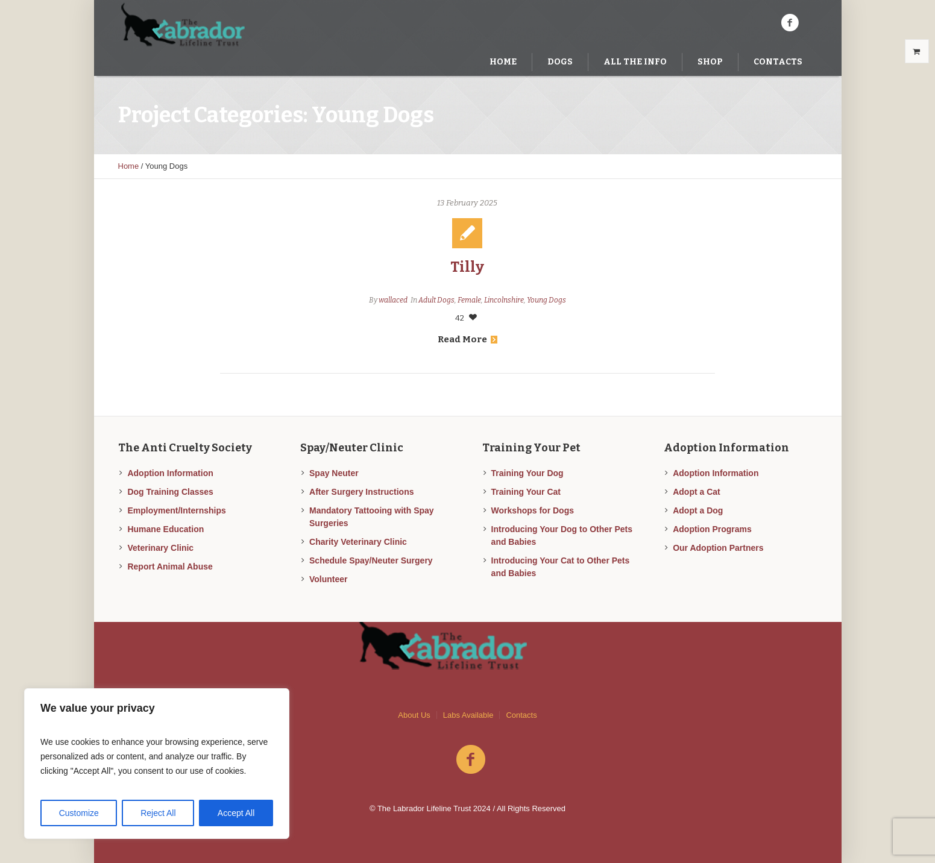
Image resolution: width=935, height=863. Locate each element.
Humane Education (165, 529)
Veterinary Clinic (160, 548)
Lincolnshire (504, 300)
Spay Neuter (334, 473)
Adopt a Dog (698, 510)
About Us (414, 715)
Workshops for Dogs (532, 510)
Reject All (157, 813)
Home (128, 166)
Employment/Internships (176, 510)
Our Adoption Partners (718, 548)
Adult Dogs (436, 300)
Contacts (521, 715)
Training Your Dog (527, 473)
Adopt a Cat (696, 492)
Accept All (236, 813)
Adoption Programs (712, 529)
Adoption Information (170, 473)
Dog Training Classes (170, 492)
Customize (79, 813)
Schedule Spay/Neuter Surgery (371, 560)
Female (469, 300)
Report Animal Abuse (169, 566)
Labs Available (468, 715)
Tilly (467, 267)
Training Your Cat (526, 492)
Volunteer (328, 579)
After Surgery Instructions (361, 492)
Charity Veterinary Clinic (358, 542)
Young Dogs (546, 300)
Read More (467, 339)
